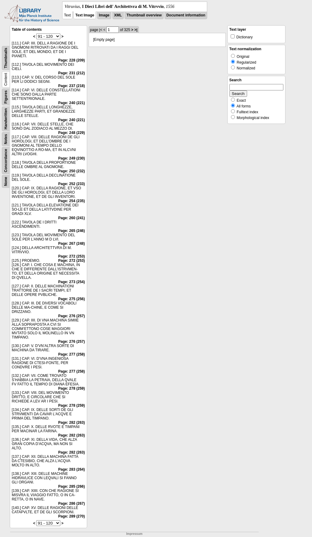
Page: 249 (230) (71, 158)
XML (118, 15)
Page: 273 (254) (71, 282)
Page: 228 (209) (71, 60)
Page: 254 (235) (71, 201)
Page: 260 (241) (71, 218)
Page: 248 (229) (71, 133)
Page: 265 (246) (71, 231)
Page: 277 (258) (71, 354)
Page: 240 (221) (71, 103)
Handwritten (6, 118)
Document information (185, 15)
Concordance (6, 160)
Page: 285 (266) (71, 486)
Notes (6, 139)
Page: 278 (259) (71, 388)
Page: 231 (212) (71, 73)
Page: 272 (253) (71, 256)
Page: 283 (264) (71, 469)
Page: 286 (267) (71, 503)
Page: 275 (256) (71, 299)
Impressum (134, 533)
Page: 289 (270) (71, 516)
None (6, 181)
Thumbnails (6, 58)
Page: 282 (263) (71, 422)
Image (104, 15)
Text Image (84, 15)
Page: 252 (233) (71, 184)
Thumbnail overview (143, 15)
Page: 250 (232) (71, 171)
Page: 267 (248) (71, 243)
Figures (6, 97)
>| (135, 30)
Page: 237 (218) (71, 86)
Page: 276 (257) (71, 316)
